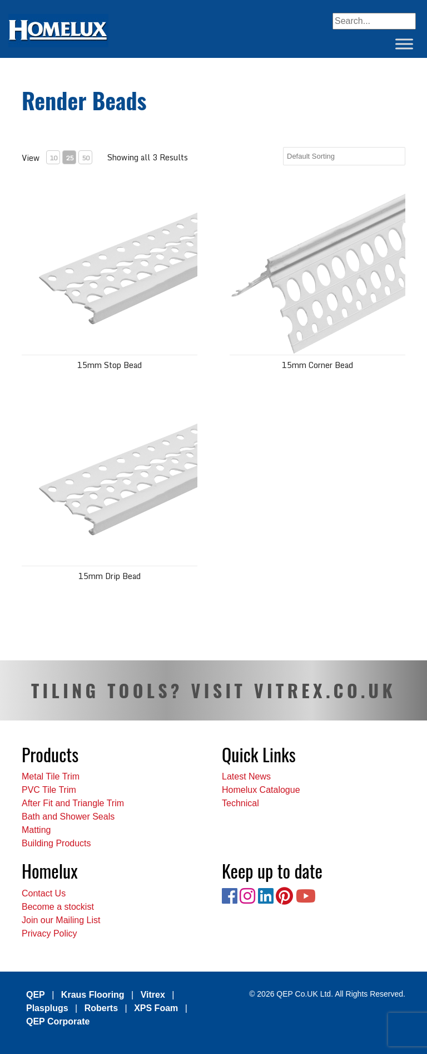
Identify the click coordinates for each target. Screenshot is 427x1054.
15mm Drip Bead (109, 576)
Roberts (101, 1008)
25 (69, 158)
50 (86, 158)
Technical (240, 803)
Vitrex (153, 994)
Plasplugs (47, 1008)
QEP (35, 994)
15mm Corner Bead (317, 365)
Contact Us (44, 893)
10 (53, 158)
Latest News (246, 776)
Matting (36, 830)
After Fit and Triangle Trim (73, 803)
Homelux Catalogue (261, 790)
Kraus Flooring (93, 994)
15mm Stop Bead (109, 365)
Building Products (56, 843)
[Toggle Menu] (404, 43)
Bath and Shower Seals (68, 816)
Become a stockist (58, 906)
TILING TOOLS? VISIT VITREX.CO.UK (213, 690)
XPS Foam (156, 1008)
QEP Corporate (58, 1021)
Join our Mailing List (61, 920)
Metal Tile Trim (51, 776)
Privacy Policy (49, 933)
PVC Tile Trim (49, 790)
